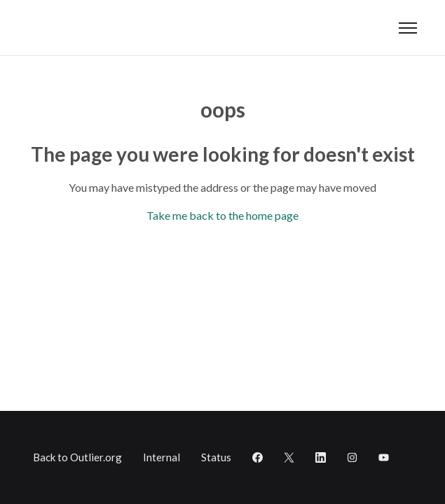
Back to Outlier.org (77, 457)
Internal (161, 457)
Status (216, 457)
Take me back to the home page (222, 215)
